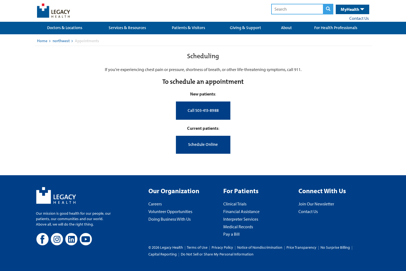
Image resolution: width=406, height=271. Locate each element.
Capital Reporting (162, 254)
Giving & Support (245, 27)
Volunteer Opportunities (170, 211)
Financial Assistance (241, 211)
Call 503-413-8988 (203, 110)
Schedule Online (203, 144)
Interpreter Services (240, 219)
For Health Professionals (335, 27)
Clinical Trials (234, 204)
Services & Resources (127, 27)
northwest (61, 40)
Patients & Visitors (188, 27)
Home (42, 40)
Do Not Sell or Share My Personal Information (217, 254)
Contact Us (359, 18)
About (286, 27)
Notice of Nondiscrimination (259, 247)
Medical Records (238, 226)
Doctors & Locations (64, 27)
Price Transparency (301, 247)
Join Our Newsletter (316, 204)
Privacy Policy (222, 247)
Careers (155, 204)
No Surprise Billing (335, 247)
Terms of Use (197, 247)
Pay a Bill (231, 234)
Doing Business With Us (169, 219)
